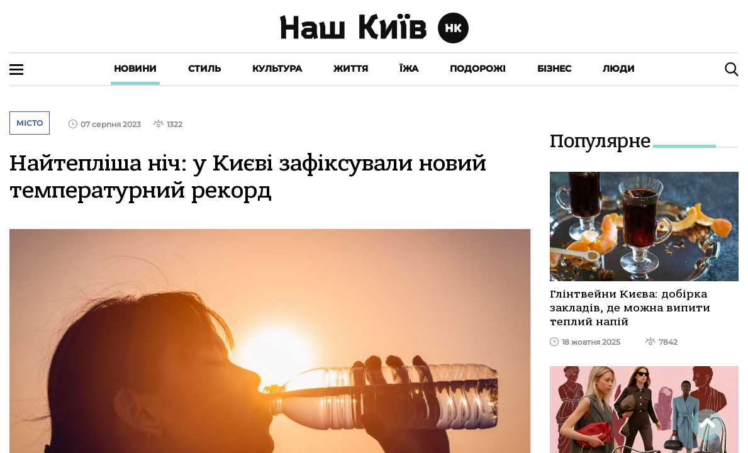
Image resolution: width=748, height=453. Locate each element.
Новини (135, 68)
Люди (619, 68)
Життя (350, 68)
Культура (277, 68)
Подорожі (478, 68)
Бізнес (554, 68)
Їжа (408, 68)
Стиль (204, 68)
